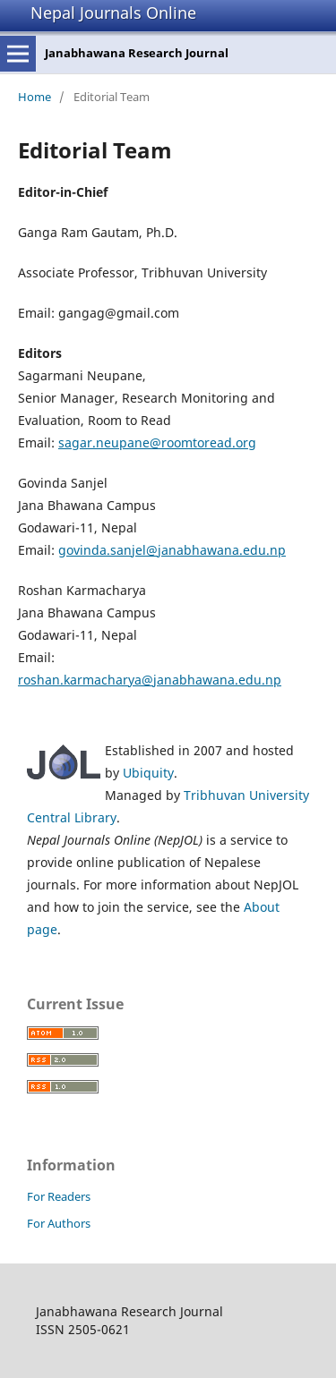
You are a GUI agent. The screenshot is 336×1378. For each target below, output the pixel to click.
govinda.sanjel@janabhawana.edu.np (172, 549)
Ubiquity (148, 772)
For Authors (58, 1223)
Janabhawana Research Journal (136, 53)
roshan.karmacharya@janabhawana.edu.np (149, 679)
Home (34, 97)
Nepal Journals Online (113, 12)
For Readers (58, 1196)
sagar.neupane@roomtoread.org (157, 442)
